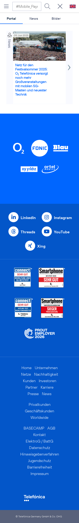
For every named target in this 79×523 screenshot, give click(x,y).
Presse (33, 393)
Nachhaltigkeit (46, 374)
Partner (31, 387)
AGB (51, 428)
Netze (26, 374)
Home (26, 367)
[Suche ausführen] (47, 6)
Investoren (47, 380)
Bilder (56, 18)
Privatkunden (40, 404)
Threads (28, 232)
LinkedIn (28, 217)
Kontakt (39, 434)
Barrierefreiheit (39, 467)
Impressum (40, 473)
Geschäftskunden (39, 411)
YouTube (62, 232)
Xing (41, 246)
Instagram (63, 217)
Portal (11, 18)
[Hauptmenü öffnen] (6, 6)
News (33, 18)
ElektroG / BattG (39, 441)
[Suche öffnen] (60, 6)
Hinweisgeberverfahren (39, 454)
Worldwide (39, 417)
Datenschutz (39, 447)
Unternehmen (46, 367)
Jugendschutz (39, 460)
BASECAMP (34, 428)
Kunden (29, 380)
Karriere (47, 387)
